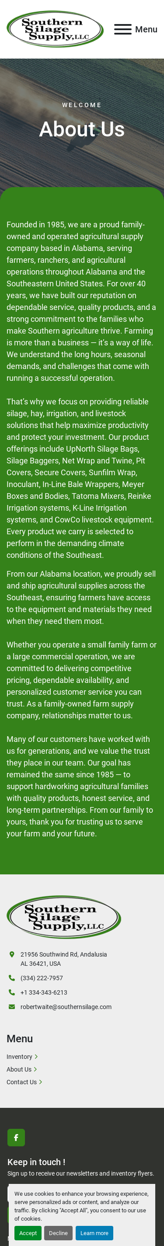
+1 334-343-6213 (44, 992)
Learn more (94, 1233)
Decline (58, 1233)
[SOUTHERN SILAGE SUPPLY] (64, 916)
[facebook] (16, 1137)
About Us (19, 1069)
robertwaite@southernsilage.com (66, 1006)
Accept (28, 1233)
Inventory (19, 1056)
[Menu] (123, 29)
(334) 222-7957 (42, 978)
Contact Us (22, 1082)
